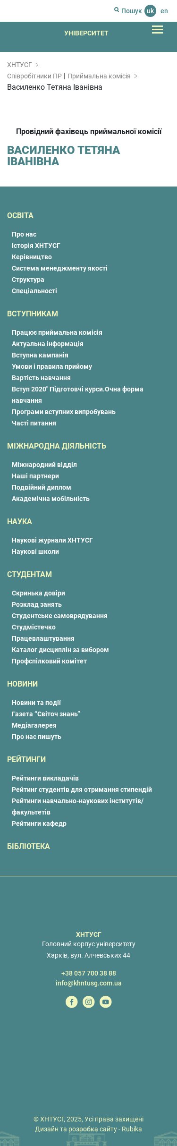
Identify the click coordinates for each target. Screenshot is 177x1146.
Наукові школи (35, 551)
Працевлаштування (43, 638)
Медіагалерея (34, 725)
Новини (22, 683)
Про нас (24, 234)
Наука (19, 521)
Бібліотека (28, 846)
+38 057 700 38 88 (88, 973)
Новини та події (36, 702)
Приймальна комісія (99, 76)
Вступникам (32, 313)
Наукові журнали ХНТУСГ (52, 540)
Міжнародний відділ (44, 464)
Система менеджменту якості (60, 268)
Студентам (29, 574)
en (164, 11)
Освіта (20, 215)
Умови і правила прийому (52, 366)
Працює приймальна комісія (57, 332)
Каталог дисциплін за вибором (60, 650)
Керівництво (32, 257)
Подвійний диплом (41, 487)
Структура (28, 279)
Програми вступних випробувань (64, 412)
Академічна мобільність (51, 498)
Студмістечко (34, 627)
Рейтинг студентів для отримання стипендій (82, 789)
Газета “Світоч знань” (46, 714)
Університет (86, 33)
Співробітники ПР (34, 76)
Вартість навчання (41, 378)
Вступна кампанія (40, 355)
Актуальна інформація (48, 344)
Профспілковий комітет (49, 661)
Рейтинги (26, 759)
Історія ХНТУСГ (36, 245)
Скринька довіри (38, 593)
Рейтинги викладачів (45, 778)
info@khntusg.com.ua (89, 983)
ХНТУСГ (19, 64)
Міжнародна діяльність (56, 445)
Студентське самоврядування (60, 616)
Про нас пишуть (36, 736)
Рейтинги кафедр (39, 823)
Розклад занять (37, 604)
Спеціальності (34, 291)
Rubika (132, 1129)
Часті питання (34, 423)
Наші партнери (35, 476)
